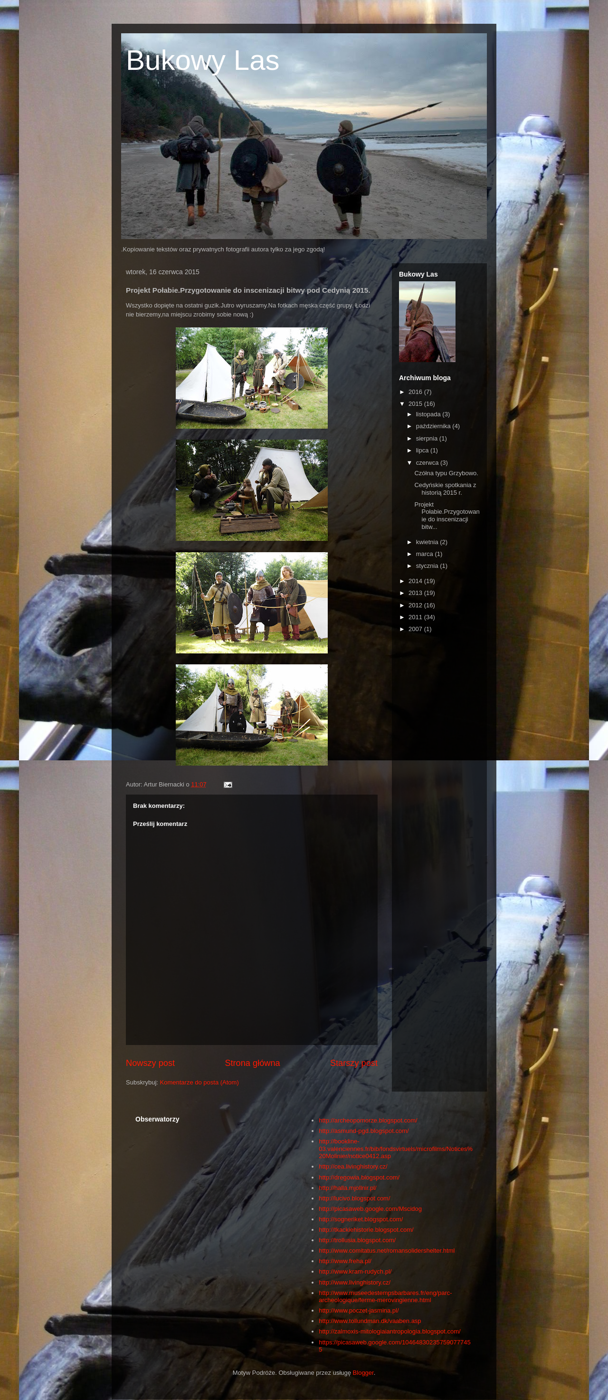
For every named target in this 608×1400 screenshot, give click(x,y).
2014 (416, 581)
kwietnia (428, 542)
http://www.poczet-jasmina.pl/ (359, 1310)
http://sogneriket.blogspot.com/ (361, 1219)
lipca (423, 450)
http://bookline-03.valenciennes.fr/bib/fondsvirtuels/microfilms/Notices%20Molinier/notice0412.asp (396, 1149)
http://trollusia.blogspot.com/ (357, 1240)
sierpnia (427, 438)
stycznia (428, 565)
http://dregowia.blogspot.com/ (359, 1177)
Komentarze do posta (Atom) (199, 1082)
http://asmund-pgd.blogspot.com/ (363, 1130)
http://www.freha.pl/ (345, 1261)
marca (425, 553)
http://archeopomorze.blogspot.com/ (368, 1120)
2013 (416, 592)
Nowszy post (150, 1063)
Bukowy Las (203, 60)
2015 (416, 403)
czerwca (428, 462)
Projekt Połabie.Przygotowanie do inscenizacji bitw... (446, 515)
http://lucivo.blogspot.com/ (354, 1198)
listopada (429, 414)
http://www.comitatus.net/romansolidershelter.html (387, 1250)
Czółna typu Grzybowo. (446, 473)
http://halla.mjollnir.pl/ (347, 1187)
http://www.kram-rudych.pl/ (355, 1271)
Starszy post (354, 1063)
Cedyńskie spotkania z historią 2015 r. (445, 488)
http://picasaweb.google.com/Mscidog (370, 1208)
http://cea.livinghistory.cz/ (353, 1166)
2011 (416, 617)
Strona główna (252, 1063)
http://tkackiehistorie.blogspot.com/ (366, 1229)
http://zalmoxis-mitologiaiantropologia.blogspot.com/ (389, 1331)
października (434, 426)
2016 (416, 391)
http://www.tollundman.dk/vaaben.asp (370, 1320)
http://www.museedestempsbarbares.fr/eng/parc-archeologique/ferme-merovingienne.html (385, 1296)
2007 (416, 629)
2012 (416, 605)
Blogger (363, 1372)
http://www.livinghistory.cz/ (354, 1282)
